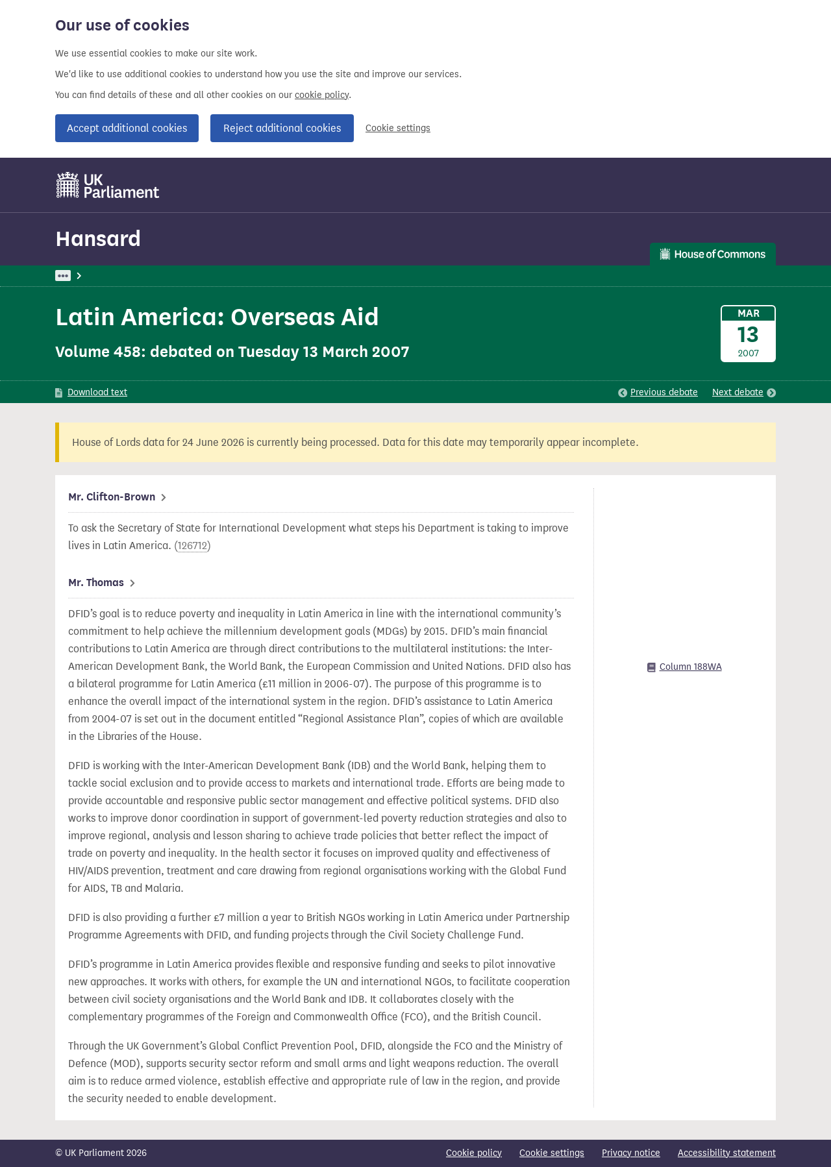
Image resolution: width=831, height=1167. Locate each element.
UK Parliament (84, 275)
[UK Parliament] (108, 185)
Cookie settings (398, 128)
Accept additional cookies (127, 128)
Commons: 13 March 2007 (236, 275)
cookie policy (322, 95)
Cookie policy (474, 1153)
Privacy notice (631, 1153)
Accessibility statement (727, 1153)
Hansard (98, 238)
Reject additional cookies (282, 128)
